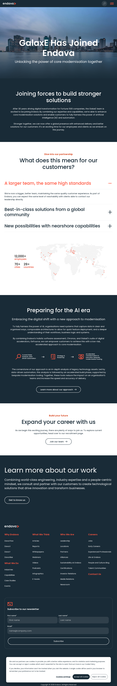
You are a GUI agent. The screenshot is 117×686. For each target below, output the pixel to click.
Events (7, 586)
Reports (35, 546)
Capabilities (9, 575)
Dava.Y (7, 552)
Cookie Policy (90, 664)
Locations (64, 546)
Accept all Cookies (81, 677)
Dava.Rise (8, 557)
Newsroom (65, 584)
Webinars (36, 557)
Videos (35, 562)
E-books (36, 579)
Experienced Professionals (99, 552)
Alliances (64, 557)
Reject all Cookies (99, 677)
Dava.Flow (8, 541)
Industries (8, 569)
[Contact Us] (100, 574)
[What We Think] (44, 534)
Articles (35, 541)
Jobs (90, 541)
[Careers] (100, 534)
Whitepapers (38, 552)
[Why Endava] (16, 534)
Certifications (66, 568)
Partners (64, 552)
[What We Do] (16, 563)
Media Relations (67, 579)
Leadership (65, 541)
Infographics (37, 573)
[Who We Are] (72, 534)
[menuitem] (16, 540)
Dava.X (7, 546)
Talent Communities (97, 568)
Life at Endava (94, 557)
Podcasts (36, 568)
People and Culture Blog (98, 562)
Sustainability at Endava (70, 562)
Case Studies (10, 580)
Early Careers (94, 546)
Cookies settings (63, 677)
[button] (104, 3)
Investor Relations (68, 573)
